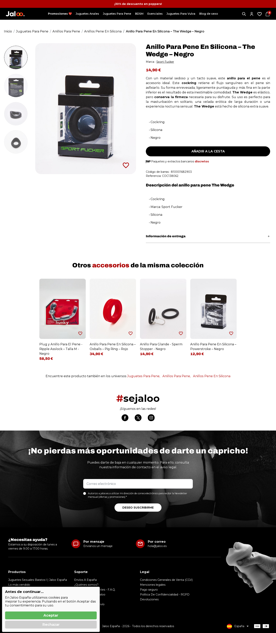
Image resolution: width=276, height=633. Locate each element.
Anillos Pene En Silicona (211, 376)
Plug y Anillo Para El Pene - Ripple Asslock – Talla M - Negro (60, 348)
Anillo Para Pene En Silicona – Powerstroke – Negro (213, 346)
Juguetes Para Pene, (143, 376)
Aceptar (50, 615)
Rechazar (51, 624)
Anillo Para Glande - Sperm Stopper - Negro (161, 346)
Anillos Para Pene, (176, 376)
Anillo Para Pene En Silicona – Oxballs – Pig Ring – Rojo (113, 346)
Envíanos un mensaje (98, 546)
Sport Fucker (165, 62)
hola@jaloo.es (157, 546)
